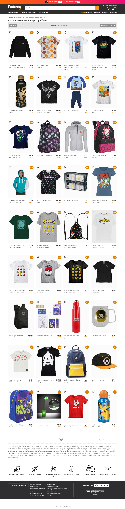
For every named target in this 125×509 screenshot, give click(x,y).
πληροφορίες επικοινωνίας (37, 495)
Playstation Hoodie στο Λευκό (70, 156)
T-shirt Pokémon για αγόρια (98, 111)
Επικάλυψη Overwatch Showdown (98, 381)
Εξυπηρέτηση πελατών (18, 485)
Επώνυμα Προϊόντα (19, 17)
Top (82, 12)
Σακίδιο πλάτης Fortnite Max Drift (99, 156)
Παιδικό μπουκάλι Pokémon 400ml (97, 426)
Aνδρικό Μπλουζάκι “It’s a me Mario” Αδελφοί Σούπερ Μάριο (72, 67)
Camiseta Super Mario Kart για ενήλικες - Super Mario (17, 291)
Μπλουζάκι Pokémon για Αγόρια (44, 201)
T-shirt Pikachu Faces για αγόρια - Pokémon (71, 291)
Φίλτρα (12, 25)
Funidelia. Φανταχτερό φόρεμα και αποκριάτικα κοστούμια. (14, 7)
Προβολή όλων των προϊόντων (108, 440)
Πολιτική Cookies (51, 491)
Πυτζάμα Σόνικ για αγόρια (71, 110)
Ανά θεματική (13, 12)
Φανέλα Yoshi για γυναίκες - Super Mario (99, 201)
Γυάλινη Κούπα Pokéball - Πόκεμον (99, 336)
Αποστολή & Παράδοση (36, 490)
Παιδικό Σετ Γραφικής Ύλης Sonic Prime (44, 336)
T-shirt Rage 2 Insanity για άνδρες (44, 381)
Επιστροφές (33, 491)
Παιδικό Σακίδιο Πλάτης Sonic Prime (16, 426)
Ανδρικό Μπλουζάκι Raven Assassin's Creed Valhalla (44, 111)
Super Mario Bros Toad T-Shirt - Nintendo (16, 381)
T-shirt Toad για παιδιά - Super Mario (71, 426)
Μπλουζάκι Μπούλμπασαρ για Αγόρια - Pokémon (16, 246)
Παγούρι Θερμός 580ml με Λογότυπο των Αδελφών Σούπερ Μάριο (71, 337)
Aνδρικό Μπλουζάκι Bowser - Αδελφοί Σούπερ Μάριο (99, 67)
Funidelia (10, 17)
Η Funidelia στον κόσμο (53, 486)
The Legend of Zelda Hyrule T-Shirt (98, 291)
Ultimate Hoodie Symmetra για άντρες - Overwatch (17, 201)
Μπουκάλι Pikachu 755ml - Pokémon (16, 111)
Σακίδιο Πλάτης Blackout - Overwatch (16, 336)
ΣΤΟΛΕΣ (23, 12)
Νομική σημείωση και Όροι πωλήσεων (57, 488)
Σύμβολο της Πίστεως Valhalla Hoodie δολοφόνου (17, 66)
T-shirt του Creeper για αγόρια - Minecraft (15, 156)
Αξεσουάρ (31, 12)
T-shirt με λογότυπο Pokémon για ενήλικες (98, 246)
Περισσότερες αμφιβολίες (36, 493)
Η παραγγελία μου (34, 486)
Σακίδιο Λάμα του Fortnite (44, 155)
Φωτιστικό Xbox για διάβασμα (42, 426)
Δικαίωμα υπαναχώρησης (54, 493)
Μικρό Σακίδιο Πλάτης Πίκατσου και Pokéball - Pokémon (71, 247)
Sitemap (49, 495)
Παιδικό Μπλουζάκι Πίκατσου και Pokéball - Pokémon (43, 247)
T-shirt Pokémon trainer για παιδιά (43, 291)
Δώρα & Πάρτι (42, 12)
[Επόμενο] (66, 439)
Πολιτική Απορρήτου (52, 490)
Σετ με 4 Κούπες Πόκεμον (71, 200)
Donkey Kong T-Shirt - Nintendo (43, 66)
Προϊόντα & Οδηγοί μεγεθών (37, 488)
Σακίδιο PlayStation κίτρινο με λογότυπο (72, 381)
